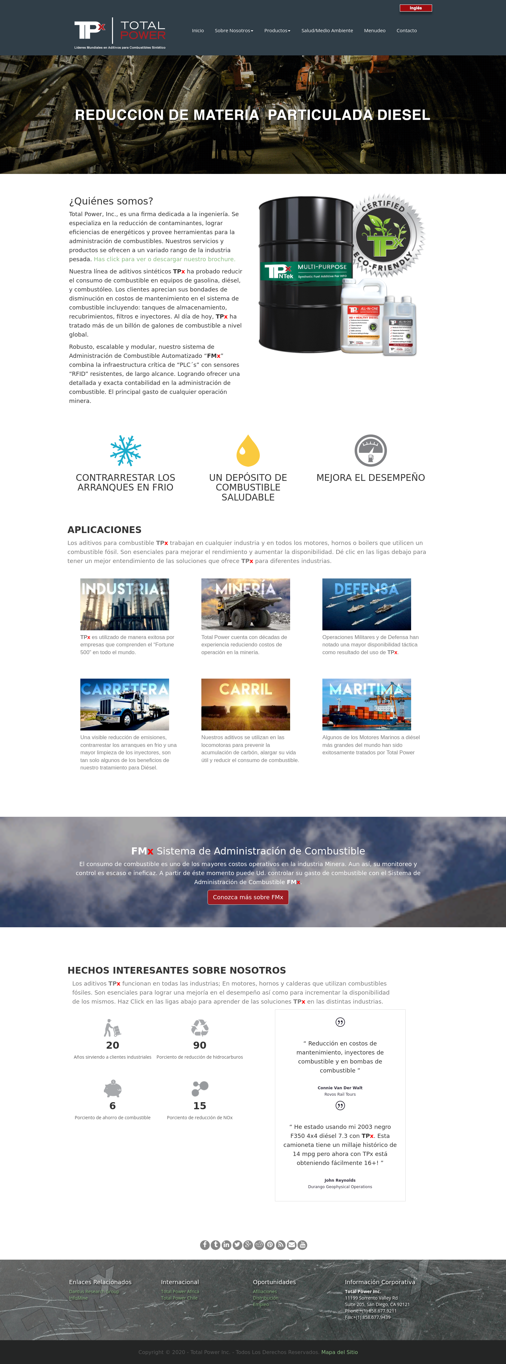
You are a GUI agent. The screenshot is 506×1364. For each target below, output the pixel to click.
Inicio (198, 30)
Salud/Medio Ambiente (327, 30)
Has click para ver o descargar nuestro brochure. (165, 259)
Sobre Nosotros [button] (234, 30)
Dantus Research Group (94, 1291)
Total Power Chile (179, 1298)
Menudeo (375, 30)
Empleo (261, 1304)
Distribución (265, 1298)
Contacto (407, 30)
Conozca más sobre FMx (248, 897)
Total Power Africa (180, 1291)
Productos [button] (277, 30)
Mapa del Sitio (339, 1352)
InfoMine (78, 1298)
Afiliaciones (265, 1291)
